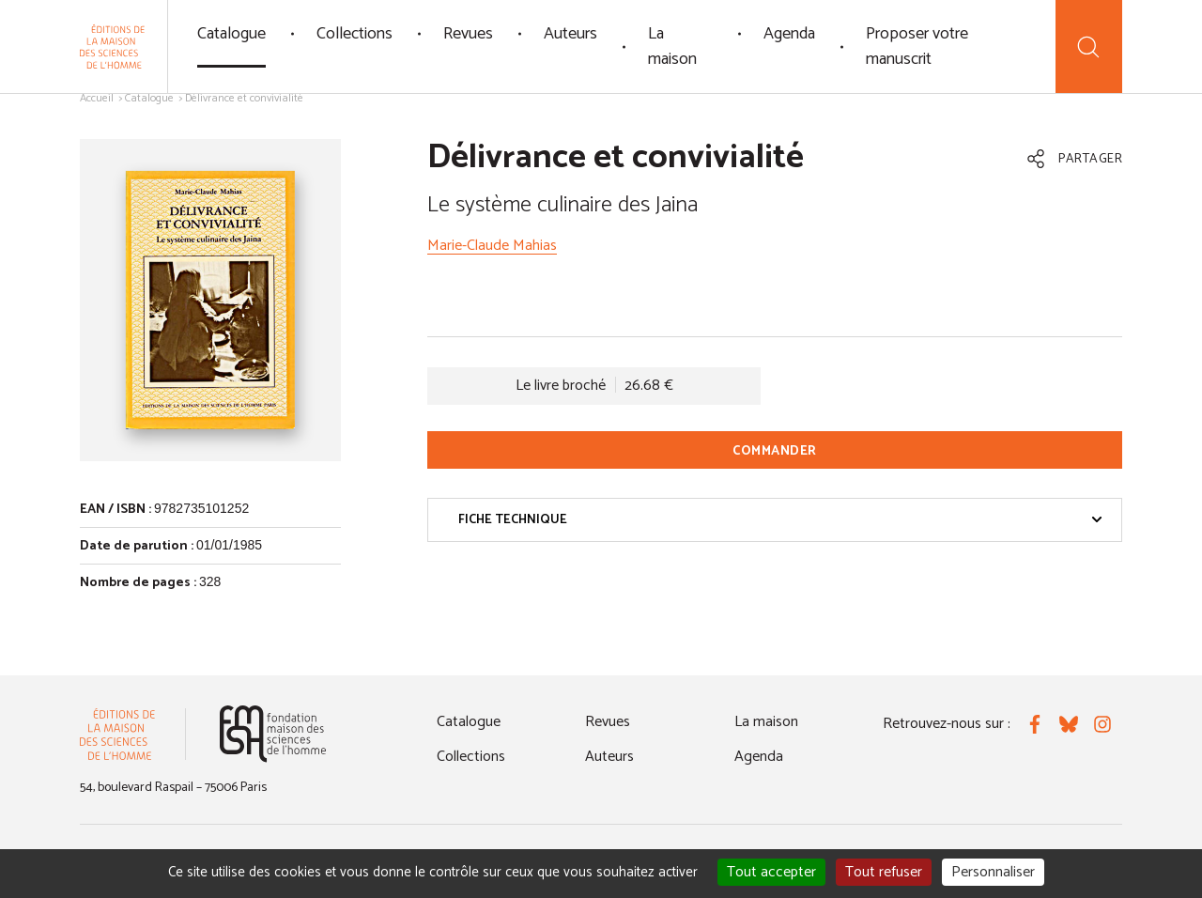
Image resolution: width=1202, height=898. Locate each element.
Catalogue (231, 34)
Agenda (789, 34)
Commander (774, 451)
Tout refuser (883, 872)
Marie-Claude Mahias (492, 245)
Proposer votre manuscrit (917, 46)
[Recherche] (1089, 46)
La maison (672, 46)
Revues (468, 34)
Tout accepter (771, 872)
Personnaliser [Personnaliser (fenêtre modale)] (993, 872)
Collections (354, 34)
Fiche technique (780, 520)
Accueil (97, 98)
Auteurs (570, 34)
